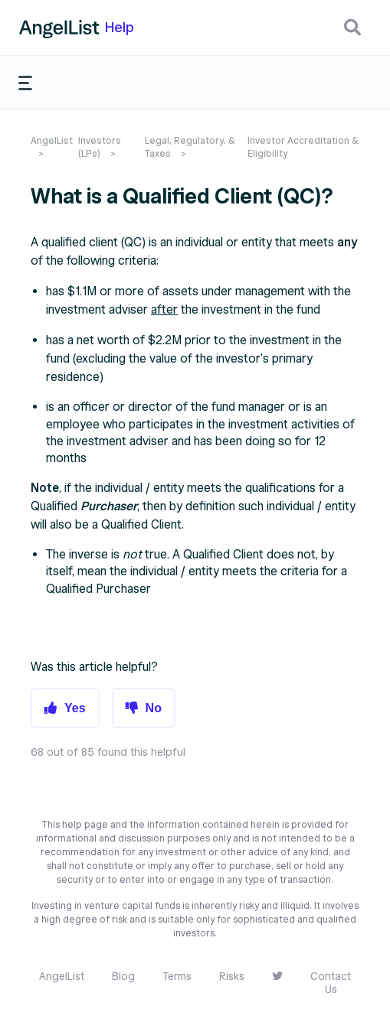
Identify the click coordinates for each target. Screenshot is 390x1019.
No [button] (154, 708)
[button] (352, 27)
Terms (177, 976)
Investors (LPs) (99, 147)
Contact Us (330, 983)
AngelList (52, 140)
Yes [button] (75, 708)
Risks (231, 976)
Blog (123, 976)
